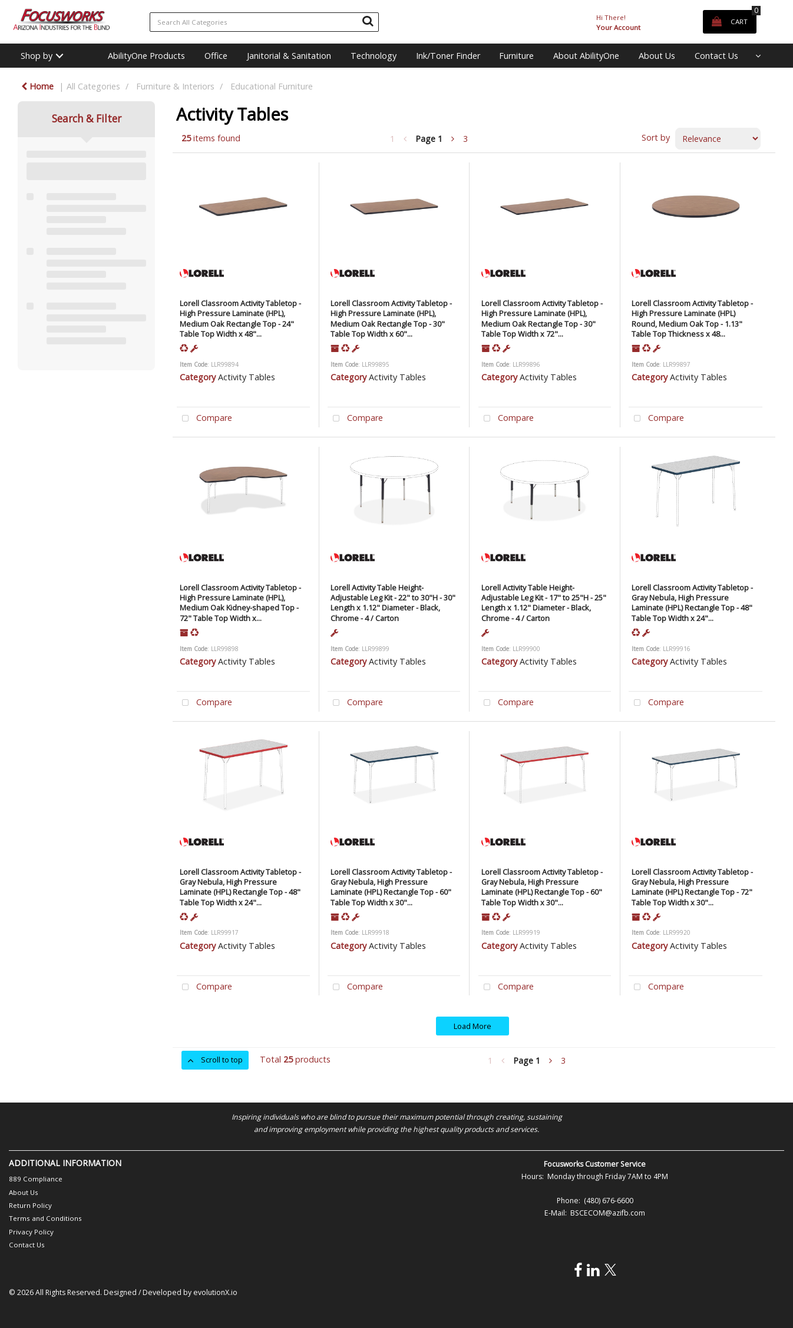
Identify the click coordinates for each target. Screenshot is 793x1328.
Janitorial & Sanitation (289, 55)
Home (37, 86)
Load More (472, 1026)
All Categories (93, 86)
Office (215, 55)
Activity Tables (246, 377)
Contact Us (716, 55)
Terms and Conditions (45, 1218)
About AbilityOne (586, 55)
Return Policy (30, 1205)
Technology (373, 55)
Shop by (36, 55)
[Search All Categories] (264, 22)
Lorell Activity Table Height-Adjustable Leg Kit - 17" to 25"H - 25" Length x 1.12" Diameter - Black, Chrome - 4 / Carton (543, 602)
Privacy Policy (31, 1231)
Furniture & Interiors (175, 86)
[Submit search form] (367, 20)
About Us (657, 55)
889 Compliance (35, 1178)
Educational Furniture (271, 86)
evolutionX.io (215, 1292)
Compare (204, 418)
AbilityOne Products (146, 55)
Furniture (516, 55)
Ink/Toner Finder (448, 55)
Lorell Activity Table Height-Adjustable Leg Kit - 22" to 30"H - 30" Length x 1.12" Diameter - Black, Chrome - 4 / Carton (393, 602)
